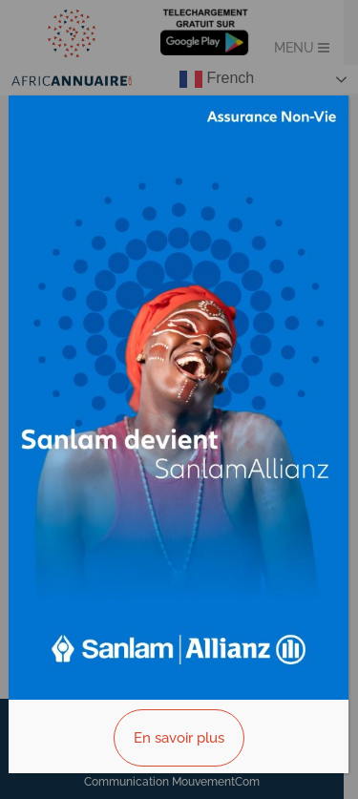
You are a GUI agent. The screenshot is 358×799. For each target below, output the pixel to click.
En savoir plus (179, 737)
